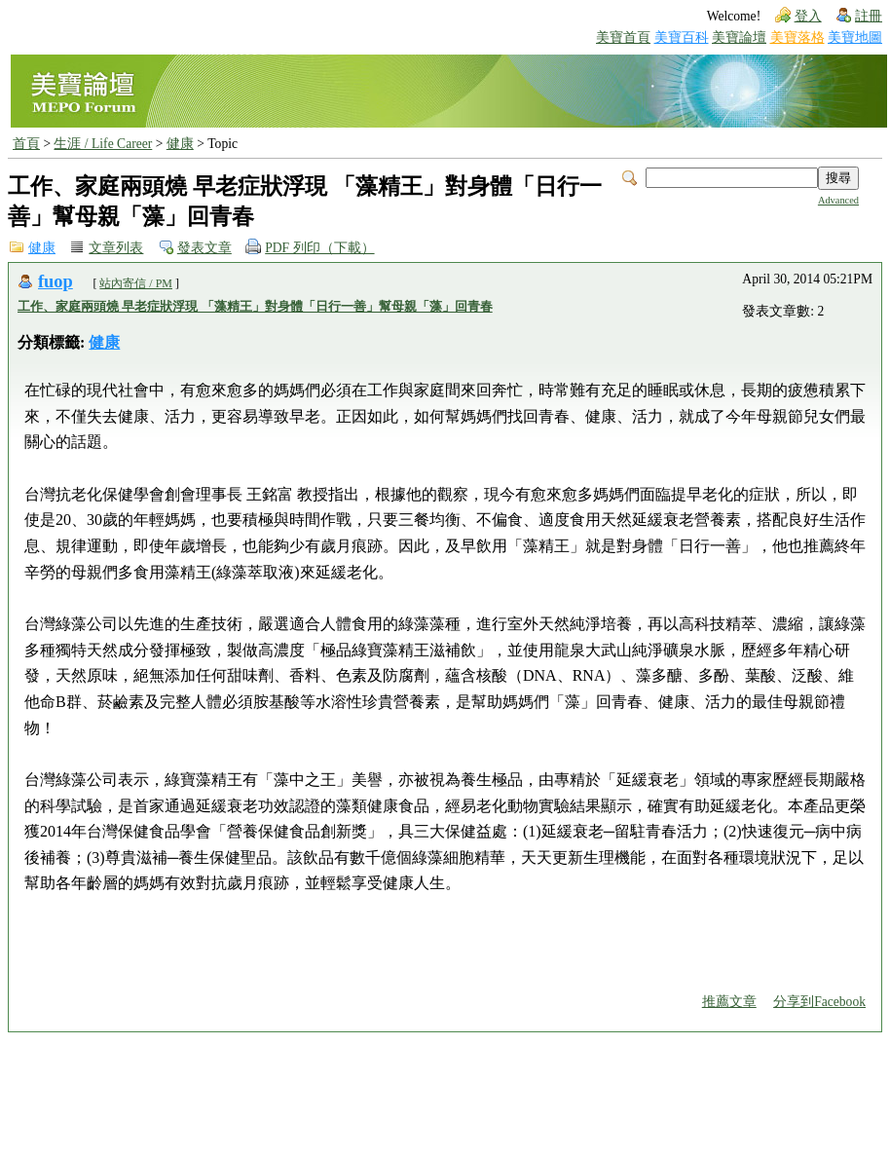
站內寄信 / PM (135, 283)
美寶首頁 (623, 37)
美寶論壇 (739, 37)
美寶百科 (681, 37)
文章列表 (116, 248)
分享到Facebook (819, 1001)
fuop (55, 281)
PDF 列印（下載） (319, 248)
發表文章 (204, 248)
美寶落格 (797, 37)
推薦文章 (729, 1001)
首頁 (26, 143)
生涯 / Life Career (103, 143)
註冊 (868, 16)
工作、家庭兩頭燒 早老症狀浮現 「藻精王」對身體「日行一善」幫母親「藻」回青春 (255, 306)
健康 (180, 143)
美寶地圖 (855, 37)
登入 (808, 16)
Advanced (838, 200)
